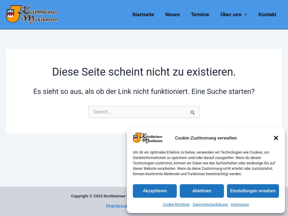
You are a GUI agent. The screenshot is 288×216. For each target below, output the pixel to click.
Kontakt (268, 14)
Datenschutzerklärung (210, 204)
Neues (178, 14)
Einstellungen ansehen (253, 191)
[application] (247, 14)
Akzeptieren (155, 191)
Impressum (240, 204)
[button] (276, 138)
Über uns (236, 14)
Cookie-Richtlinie (176, 204)
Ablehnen (201, 191)
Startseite (150, 14)
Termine (204, 14)
